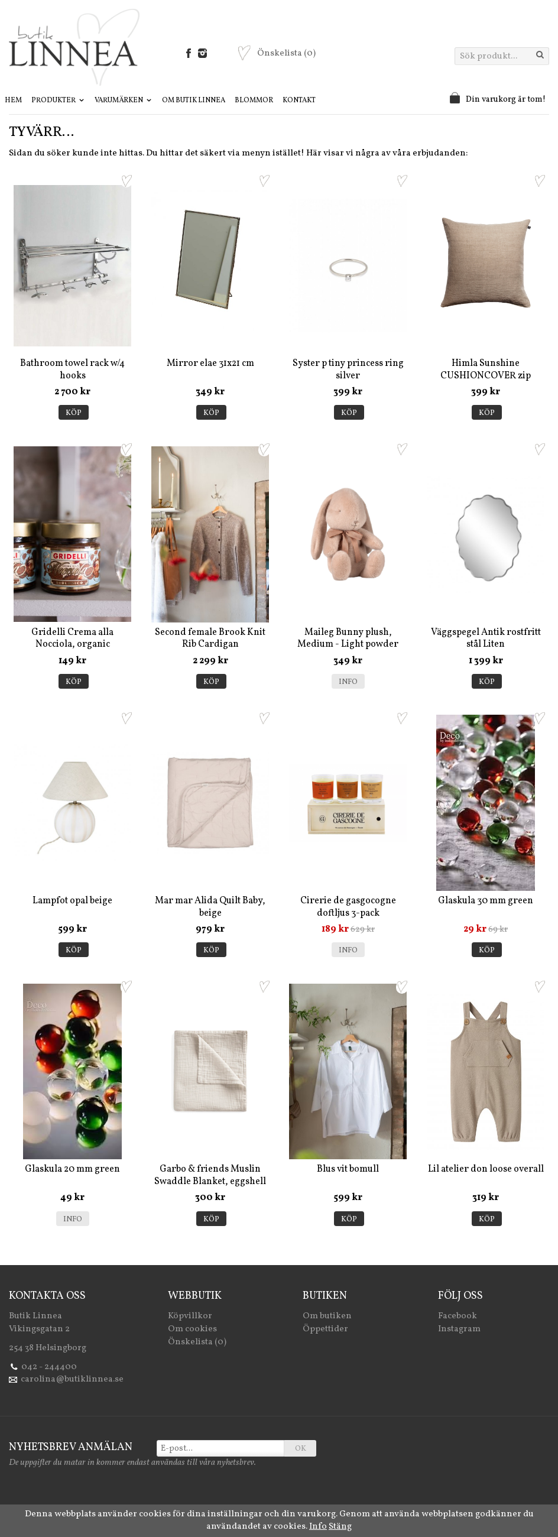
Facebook (457, 1316)
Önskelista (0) (197, 1342)
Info (348, 682)
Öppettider (325, 1329)
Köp (74, 413)
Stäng (340, 1526)
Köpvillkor (190, 1316)
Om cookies (192, 1329)
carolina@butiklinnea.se (72, 1379)
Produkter (58, 100)
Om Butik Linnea (193, 100)
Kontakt (299, 100)
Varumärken (124, 100)
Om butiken (327, 1316)
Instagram (459, 1329)
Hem (13, 100)
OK (300, 1449)
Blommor (254, 100)
